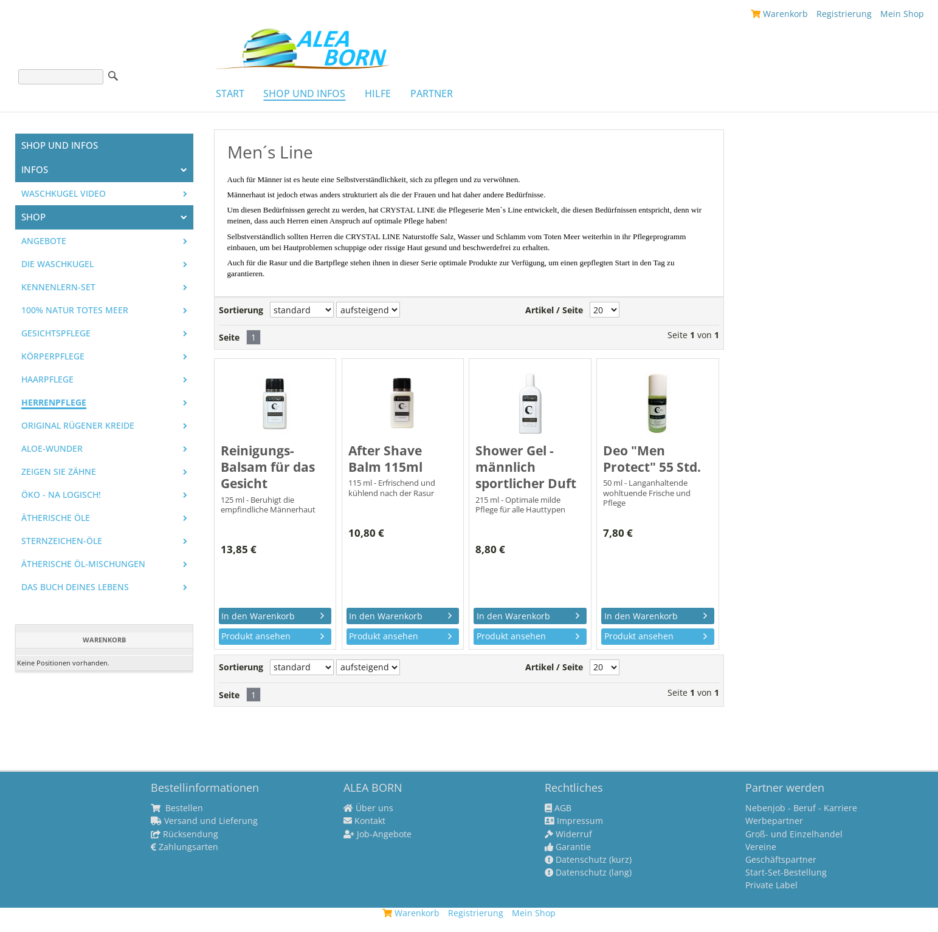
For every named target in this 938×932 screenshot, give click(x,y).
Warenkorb (779, 13)
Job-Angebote (377, 834)
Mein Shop (902, 13)
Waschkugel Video (63, 193)
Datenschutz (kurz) (588, 859)
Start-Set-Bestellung (786, 872)
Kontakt (364, 820)
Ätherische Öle (55, 517)
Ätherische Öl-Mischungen (83, 564)
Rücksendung (184, 834)
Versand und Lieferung (204, 820)
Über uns (368, 808)
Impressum (574, 820)
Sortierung (241, 310)
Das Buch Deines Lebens (75, 587)
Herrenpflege (53, 402)
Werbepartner (774, 820)
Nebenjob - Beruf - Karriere (801, 808)
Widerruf (568, 834)
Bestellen (177, 808)
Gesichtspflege (56, 333)
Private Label (771, 885)
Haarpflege (47, 379)
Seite (229, 337)
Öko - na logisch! (61, 494)
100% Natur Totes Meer (74, 310)
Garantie (568, 847)
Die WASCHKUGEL (57, 264)
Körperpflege (52, 356)
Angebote (43, 241)
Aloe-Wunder (52, 448)
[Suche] (60, 76)
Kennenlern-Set (58, 287)
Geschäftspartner (780, 859)
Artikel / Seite (554, 310)
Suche (113, 76)
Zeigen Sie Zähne (58, 471)
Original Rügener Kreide (77, 425)
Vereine (760, 847)
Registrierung (844, 13)
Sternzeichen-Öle (61, 541)
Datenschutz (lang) (588, 872)
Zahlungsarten (184, 847)
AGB (558, 808)
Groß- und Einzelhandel (794, 834)
